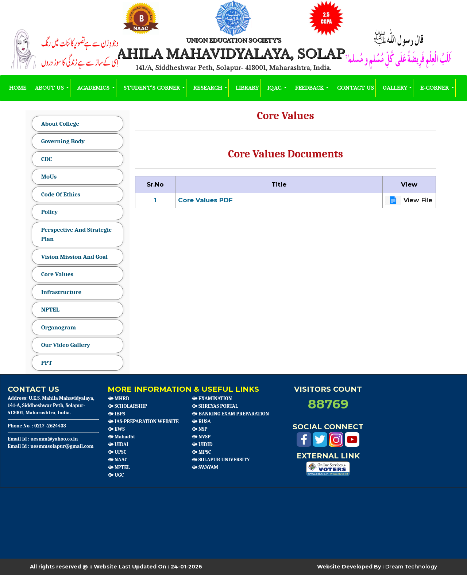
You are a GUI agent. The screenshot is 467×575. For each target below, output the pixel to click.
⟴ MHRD (118, 398)
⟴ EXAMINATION (212, 398)
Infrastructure (61, 292)
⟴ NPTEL (119, 467)
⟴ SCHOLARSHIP (127, 406)
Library (247, 88)
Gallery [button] (395, 88)
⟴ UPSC (117, 452)
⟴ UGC (116, 475)
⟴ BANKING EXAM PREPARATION (230, 414)
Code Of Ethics (60, 194)
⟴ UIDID (202, 444)
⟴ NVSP (201, 437)
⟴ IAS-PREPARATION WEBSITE (143, 421)
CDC (46, 159)
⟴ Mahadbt (121, 437)
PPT (46, 362)
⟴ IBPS (116, 414)
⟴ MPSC (201, 452)
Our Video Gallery (65, 344)
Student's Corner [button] (152, 88)
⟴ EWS (116, 429)
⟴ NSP (200, 429)
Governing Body (63, 141)
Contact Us (355, 88)
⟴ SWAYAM (205, 467)
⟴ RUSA (201, 421)
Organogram (58, 327)
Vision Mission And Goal (74, 256)
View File (418, 200)
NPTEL (50, 309)
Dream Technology (411, 566)
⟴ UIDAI (118, 444)
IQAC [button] (275, 88)
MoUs (49, 176)
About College (60, 123)
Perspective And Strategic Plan (76, 234)
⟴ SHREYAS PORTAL (215, 406)
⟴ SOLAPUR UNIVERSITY (221, 460)
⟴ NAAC (117, 460)
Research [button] (208, 88)
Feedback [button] (310, 88)
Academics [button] (94, 88)
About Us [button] (50, 88)
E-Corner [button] (435, 88)
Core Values (57, 274)
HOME (17, 87)
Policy (49, 211)
